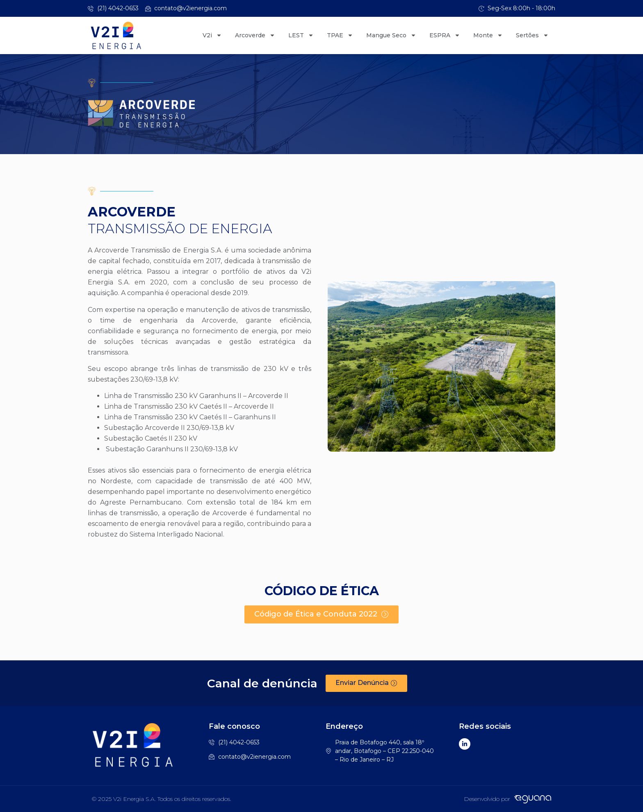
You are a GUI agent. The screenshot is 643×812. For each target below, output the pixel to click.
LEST (301, 35)
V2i (212, 35)
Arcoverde (255, 35)
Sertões (532, 35)
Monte (488, 35)
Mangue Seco (391, 35)
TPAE (340, 35)
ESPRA (444, 35)
